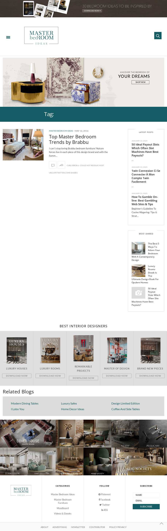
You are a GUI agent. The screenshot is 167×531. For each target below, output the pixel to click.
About (44, 527)
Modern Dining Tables (24, 403)
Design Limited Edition (125, 403)
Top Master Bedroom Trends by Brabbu (72, 139)
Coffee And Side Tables (125, 409)
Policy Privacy (118, 527)
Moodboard (63, 508)
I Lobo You (17, 409)
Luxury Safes (69, 403)
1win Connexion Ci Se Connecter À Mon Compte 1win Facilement (146, 176)
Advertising (60, 527)
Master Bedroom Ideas (61, 131)
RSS (104, 510)
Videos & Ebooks (62, 513)
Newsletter (78, 527)
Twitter (104, 504)
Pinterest (104, 494)
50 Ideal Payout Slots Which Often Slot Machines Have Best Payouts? (145, 150)
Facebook (104, 499)
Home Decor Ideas (72, 409)
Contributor (97, 527)
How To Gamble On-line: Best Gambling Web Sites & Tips (145, 200)
